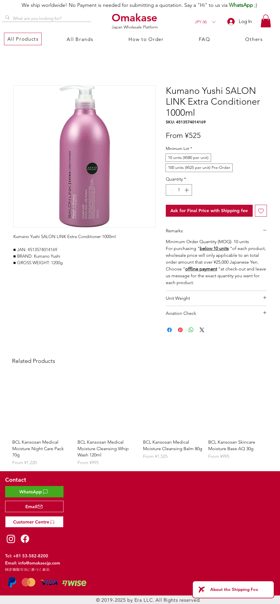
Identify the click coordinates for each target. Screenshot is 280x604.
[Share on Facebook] (169, 329)
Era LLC (143, 600)
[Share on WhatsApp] (191, 329)
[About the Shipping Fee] (233, 589)
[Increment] (187, 190)
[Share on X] (202, 329)
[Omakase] (135, 17)
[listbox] (205, 22)
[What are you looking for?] (46, 18)
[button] (205, 22)
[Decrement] (171, 190)
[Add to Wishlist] (261, 211)
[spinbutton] (179, 190)
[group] (140, 421)
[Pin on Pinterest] (180, 329)
